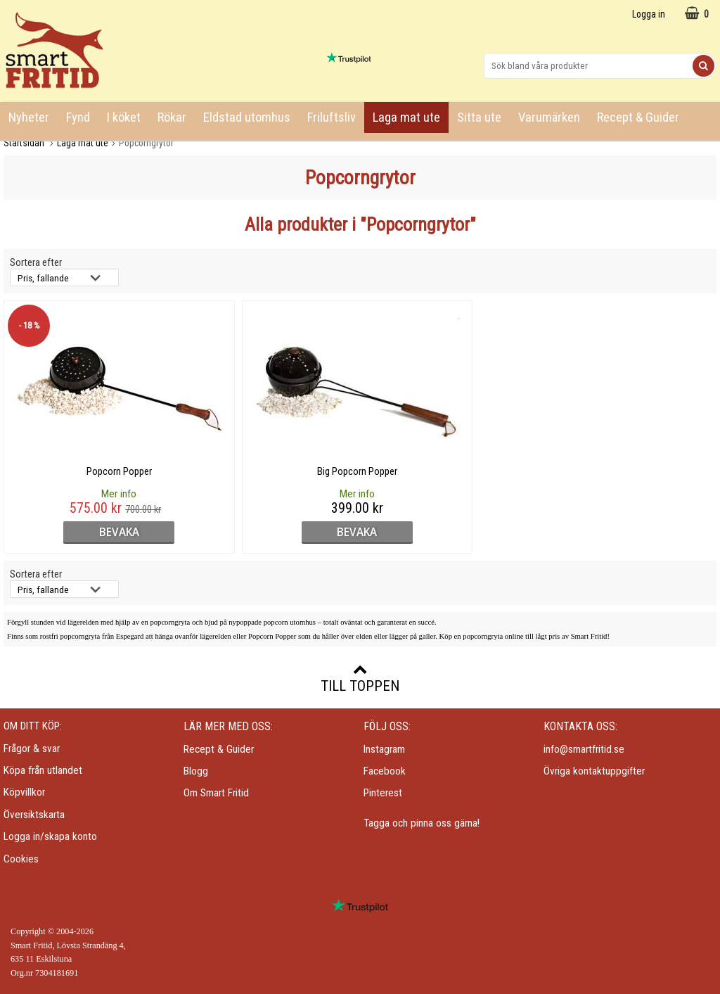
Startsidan (24, 142)
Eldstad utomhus (246, 117)
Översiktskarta (34, 814)
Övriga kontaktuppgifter (594, 771)
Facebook (385, 771)
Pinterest (383, 792)
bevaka (90, 532)
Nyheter (28, 117)
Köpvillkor (24, 792)
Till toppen (360, 678)
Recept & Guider (638, 117)
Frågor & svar (32, 748)
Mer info (90, 494)
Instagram (384, 749)
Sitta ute (479, 117)
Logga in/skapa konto (50, 836)
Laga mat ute (406, 117)
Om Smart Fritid (216, 792)
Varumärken (549, 117)
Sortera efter (36, 263)
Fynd (78, 117)
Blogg (196, 771)
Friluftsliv (331, 117)
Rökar (172, 117)
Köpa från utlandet (43, 770)
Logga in (648, 14)
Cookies (21, 859)
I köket (124, 117)
